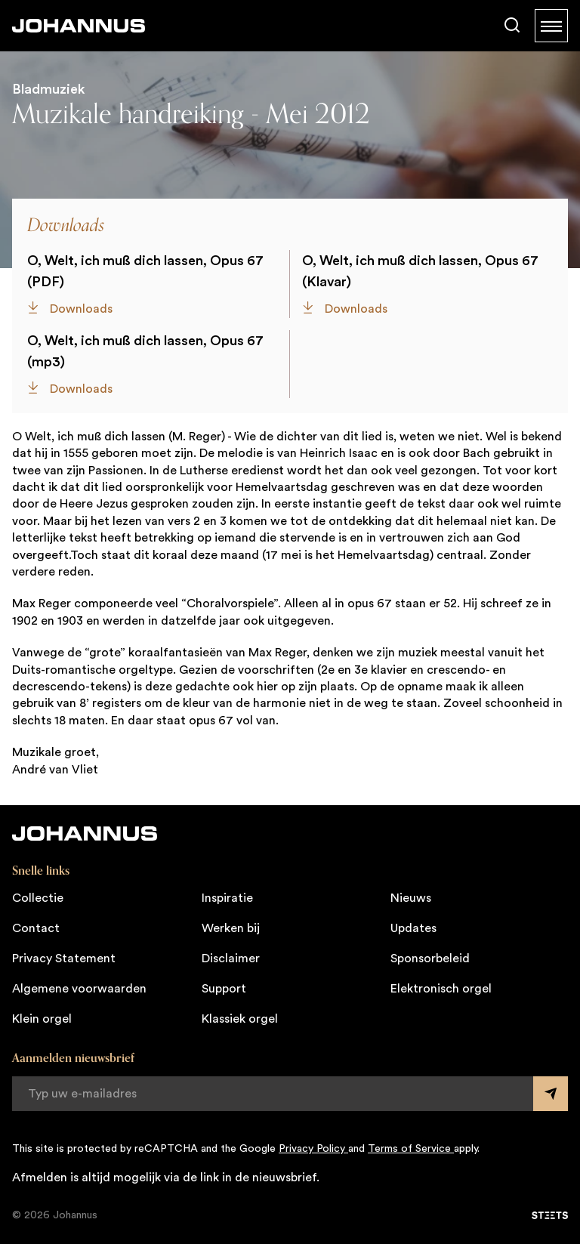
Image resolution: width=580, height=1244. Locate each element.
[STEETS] (550, 1215)
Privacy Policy (313, 1149)
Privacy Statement (64, 958)
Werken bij (231, 928)
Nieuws (410, 898)
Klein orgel (42, 1019)
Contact (36, 928)
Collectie (37, 898)
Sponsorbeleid (430, 958)
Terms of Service (411, 1149)
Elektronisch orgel (441, 989)
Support (224, 989)
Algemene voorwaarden (79, 989)
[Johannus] (78, 25)
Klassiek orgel (240, 1019)
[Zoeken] (512, 25)
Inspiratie (227, 898)
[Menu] (551, 25)
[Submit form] (550, 1093)
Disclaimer (231, 958)
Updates (413, 928)
